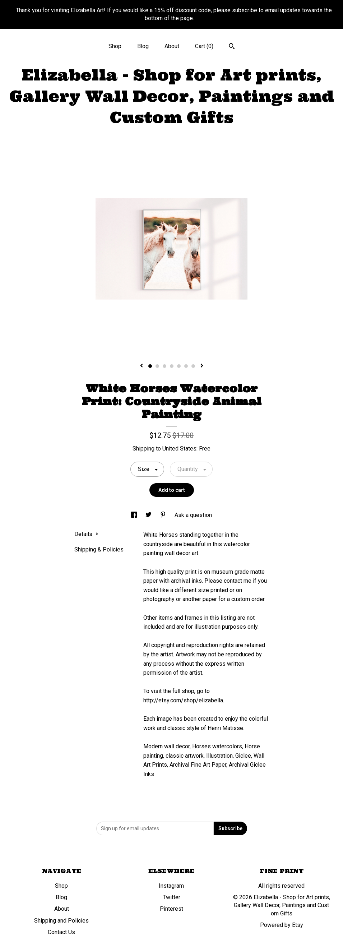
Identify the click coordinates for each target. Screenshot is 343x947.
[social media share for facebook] (134, 515)
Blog (143, 46)
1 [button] (150, 366)
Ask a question (193, 515)
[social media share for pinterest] (163, 515)
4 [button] (171, 366)
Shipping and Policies (61, 920)
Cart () (204, 46)
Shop (114, 46)
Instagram (171, 885)
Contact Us (61, 932)
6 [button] (186, 366)
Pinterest (171, 908)
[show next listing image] (202, 366)
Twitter (171, 897)
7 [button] (193, 366)
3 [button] (164, 366)
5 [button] (179, 366)
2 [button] (157, 366)
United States (179, 448)
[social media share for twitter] (149, 515)
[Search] (232, 47)
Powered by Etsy (281, 924)
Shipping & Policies (99, 549)
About (171, 46)
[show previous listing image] (141, 366)
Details (86, 534)
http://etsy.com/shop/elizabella (183, 700)
